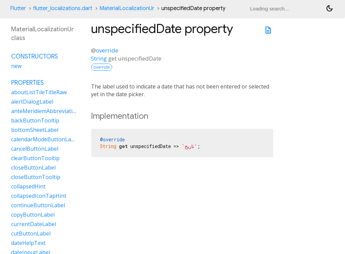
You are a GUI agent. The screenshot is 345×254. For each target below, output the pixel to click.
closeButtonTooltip (35, 177)
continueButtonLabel (38, 205)
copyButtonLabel (33, 214)
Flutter (18, 8)
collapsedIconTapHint (38, 195)
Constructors (34, 56)
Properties (27, 82)
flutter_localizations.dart (62, 8)
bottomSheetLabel (34, 130)
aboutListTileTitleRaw (39, 92)
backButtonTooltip (35, 120)
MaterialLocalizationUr (126, 8)
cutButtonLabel (31, 233)
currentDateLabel (33, 224)
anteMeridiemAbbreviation (45, 111)
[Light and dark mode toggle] (329, 8)
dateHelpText (28, 243)
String (99, 58)
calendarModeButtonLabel (45, 139)
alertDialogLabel (32, 101)
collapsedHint (28, 186)
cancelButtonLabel (34, 148)
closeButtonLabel (33, 167)
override (107, 50)
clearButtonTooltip (35, 158)
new (16, 66)
